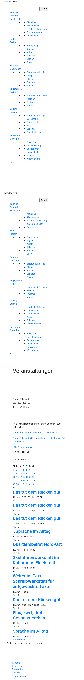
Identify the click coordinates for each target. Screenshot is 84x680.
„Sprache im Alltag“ (33, 531)
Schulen (31, 129)
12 (27, 473)
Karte (12, 162)
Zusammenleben (35, 32)
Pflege (30, 75)
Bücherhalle (32, 119)
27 (30, 480)
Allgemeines (33, 25)
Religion (31, 55)
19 (27, 477)
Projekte (31, 102)
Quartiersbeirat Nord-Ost (37, 544)
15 (14, 477)
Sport (29, 62)
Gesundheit (32, 152)
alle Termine (19, 639)
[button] (10, 1)
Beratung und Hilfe (36, 72)
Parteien (31, 99)
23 (17, 480)
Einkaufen (31, 142)
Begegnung (32, 45)
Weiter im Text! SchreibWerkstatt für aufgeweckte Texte (33, 581)
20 (30, 477)
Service (30, 85)
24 (20, 480)
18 (24, 477)
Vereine (30, 105)
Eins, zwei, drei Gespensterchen (29, 615)
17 (20, 477)
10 (20, 473)
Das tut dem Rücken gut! (37, 492)
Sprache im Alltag (30, 631)
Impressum (17, 666)
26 (27, 480)
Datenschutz (18, 669)
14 (33, 473)
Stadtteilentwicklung (37, 29)
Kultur (30, 52)
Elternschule (33, 122)
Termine (14, 12)
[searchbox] (24, 9)
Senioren (31, 82)
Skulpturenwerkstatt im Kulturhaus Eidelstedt (36, 560)
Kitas (29, 125)
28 (33, 480)
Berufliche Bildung (36, 115)
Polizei (30, 79)
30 (17, 484)
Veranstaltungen (20, 676)
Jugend (30, 49)
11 (24, 473)
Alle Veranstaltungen (24, 447)
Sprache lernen (34, 132)
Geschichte (32, 35)
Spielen (30, 59)
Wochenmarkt (34, 158)
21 (33, 477)
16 (17, 477)
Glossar (16, 672)
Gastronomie (33, 148)
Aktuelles (31, 22)
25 (24, 480)
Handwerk (32, 155)
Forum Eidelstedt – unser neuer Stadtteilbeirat (35, 432)
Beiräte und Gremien (37, 95)
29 (14, 484)
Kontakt (16, 662)
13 (30, 473)
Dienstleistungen (35, 145)
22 (14, 480)
